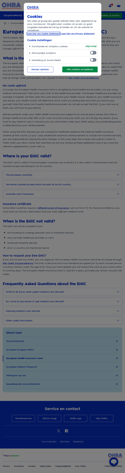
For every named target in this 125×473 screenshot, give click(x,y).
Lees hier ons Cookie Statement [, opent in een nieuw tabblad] (43, 33)
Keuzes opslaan (40, 69)
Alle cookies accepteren (80, 69)
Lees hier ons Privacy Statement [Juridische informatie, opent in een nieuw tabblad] (78, 33)
